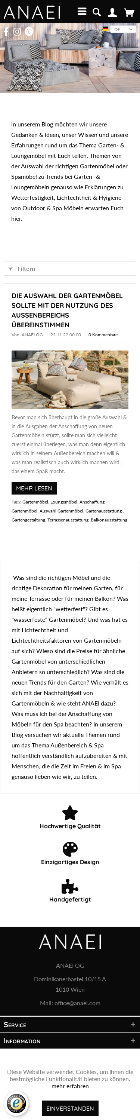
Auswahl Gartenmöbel (61, 511)
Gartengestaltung (28, 520)
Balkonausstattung (109, 520)
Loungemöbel (63, 502)
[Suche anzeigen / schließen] (97, 11)
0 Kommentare (103, 334)
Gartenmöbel (35, 502)
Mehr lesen (34, 488)
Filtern (22, 267)
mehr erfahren (70, 1085)
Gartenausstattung (104, 511)
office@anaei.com (77, 1002)
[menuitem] (80, 11)
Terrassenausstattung (67, 520)
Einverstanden (70, 1108)
